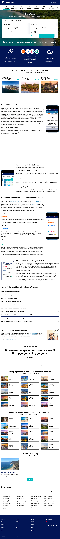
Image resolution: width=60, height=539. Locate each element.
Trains (2, 530)
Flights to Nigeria (34, 507)
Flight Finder (3, 524)
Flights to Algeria (6, 498)
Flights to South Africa (49, 500)
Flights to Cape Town (49, 503)
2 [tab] (27, 99)
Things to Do (3, 532)
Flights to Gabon (20, 505)
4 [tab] (31, 99)
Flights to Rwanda (48, 496)
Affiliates (17, 524)
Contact (17, 527)
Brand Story (3, 523)
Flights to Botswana (7, 502)
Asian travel (35, 204)
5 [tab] (33, 99)
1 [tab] (25, 99)
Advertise (17, 526)
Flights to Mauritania (35, 502)
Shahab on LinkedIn (11, 339)
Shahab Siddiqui (33, 333)
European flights (37, 201)
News (32, 527)
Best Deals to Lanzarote (8, 472)
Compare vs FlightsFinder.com (25, 35)
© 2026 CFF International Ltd (5, 536)
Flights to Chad (20, 496)
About (2, 521)
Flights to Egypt (20, 500)
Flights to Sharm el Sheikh (22, 502)
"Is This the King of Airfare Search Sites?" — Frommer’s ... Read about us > (30, 42)
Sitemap (32, 530)
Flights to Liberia (34, 500)
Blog (31, 529)
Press (17, 523)
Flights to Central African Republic (8, 507)
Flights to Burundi (6, 505)
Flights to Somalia (48, 498)
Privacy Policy (15, 536)
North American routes (15, 201)
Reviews (32, 524)
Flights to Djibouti (20, 498)
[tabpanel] (10, 85)
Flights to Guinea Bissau (35, 496)
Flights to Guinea (20, 507)
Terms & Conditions (20, 536)
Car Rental (3, 529)
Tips (31, 523)
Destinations (33, 521)
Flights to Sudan (48, 505)
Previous (4, 86)
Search (47, 36)
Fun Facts (32, 526)
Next (56, 86)
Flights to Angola (6, 500)
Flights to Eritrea (20, 503)
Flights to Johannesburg (49, 502)
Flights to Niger (33, 505)
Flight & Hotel (3, 527)
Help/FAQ (17, 521)
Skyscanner (11, 116)
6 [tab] (34, 99)
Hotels (2, 526)
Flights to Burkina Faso (8, 503)
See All (30, 479)
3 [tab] (29, 99)
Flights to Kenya (34, 498)
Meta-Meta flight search (29, 335)
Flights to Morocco (34, 503)
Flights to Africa (6, 496)
